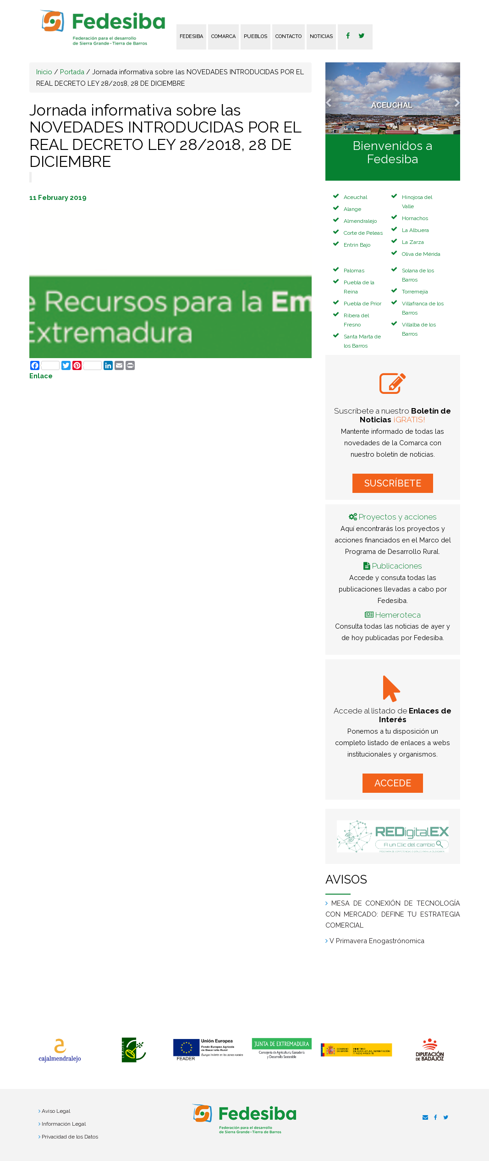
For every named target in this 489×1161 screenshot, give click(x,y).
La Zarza (413, 242)
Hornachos (415, 218)
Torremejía (415, 291)
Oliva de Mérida (421, 254)
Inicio (44, 72)
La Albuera (415, 230)
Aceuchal (355, 197)
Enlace (41, 376)
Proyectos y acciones (398, 516)
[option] (59, 1051)
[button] (335, 98)
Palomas (354, 270)
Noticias (321, 36)
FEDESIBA (191, 36)
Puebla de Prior (362, 303)
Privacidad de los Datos (70, 1136)
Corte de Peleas (363, 233)
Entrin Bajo (357, 245)
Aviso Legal (56, 1111)
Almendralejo (360, 221)
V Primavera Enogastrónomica (377, 941)
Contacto (288, 36)
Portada (72, 72)
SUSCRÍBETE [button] (392, 483)
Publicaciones (397, 565)
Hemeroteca (398, 614)
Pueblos (255, 36)
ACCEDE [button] (392, 783)
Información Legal (64, 1124)
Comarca (223, 36)
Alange (352, 209)
